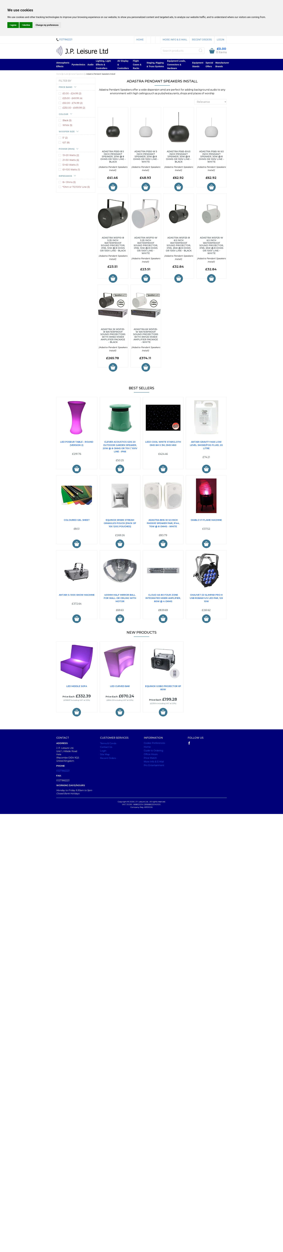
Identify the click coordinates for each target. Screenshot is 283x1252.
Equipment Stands (197, 65)
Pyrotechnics (78, 64)
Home (140, 39)
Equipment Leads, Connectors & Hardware (176, 64)
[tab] (75, 87)
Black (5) (67, 120)
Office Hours (150, 754)
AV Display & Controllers (123, 64)
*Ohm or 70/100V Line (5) (76, 187)
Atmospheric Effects (62, 65)
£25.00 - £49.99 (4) (72, 98)
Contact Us (106, 747)
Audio (91, 64)
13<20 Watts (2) (71, 155)
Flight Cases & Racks (137, 64)
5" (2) (65, 137)
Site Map (105, 754)
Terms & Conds (108, 743)
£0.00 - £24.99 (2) (72, 93)
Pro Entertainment (154, 765)
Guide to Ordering (153, 750)
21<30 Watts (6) (71, 160)
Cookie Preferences (154, 743)
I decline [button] (26, 25)
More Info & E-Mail (175, 39)
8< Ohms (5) (69, 182)
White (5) (67, 125)
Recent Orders (202, 39)
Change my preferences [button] (47, 25)
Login (220, 39)
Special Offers (209, 65)
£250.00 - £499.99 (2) (74, 107)
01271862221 (63, 770)
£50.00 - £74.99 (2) (72, 103)
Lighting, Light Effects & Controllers (103, 64)
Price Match (150, 758)
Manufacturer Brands (222, 65)
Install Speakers (77, 74)
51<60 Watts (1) (70, 164)
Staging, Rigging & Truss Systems (155, 65)
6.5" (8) (66, 142)
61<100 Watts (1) (71, 169)
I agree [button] (13, 25)
